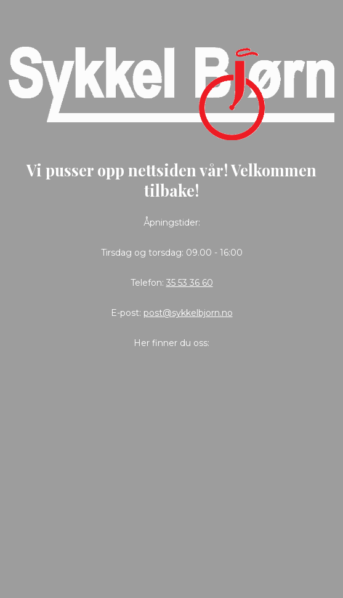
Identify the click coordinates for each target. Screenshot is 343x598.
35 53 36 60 (189, 282)
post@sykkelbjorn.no (188, 312)
